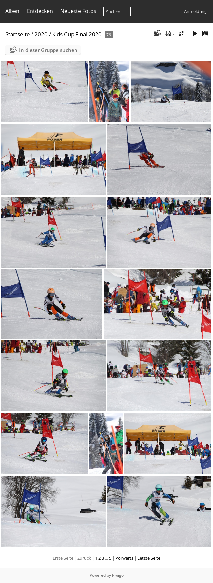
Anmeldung (195, 11)
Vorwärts (124, 558)
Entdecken (40, 10)
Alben (12, 10)
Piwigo (118, 575)
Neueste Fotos (78, 10)
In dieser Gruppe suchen (48, 50)
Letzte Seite (149, 558)
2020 (41, 34)
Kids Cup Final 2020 (77, 34)
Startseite (17, 34)
